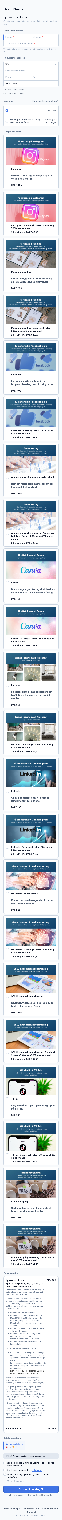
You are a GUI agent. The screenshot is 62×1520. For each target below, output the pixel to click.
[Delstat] (31, 84)
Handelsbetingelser (37, 1515)
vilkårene (37, 1470)
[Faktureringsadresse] (29, 70)
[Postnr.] (17, 77)
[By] (45, 77)
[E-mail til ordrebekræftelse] (34, 43)
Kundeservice (22, 1515)
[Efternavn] (45, 37)
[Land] (31, 64)
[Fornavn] (17, 37)
